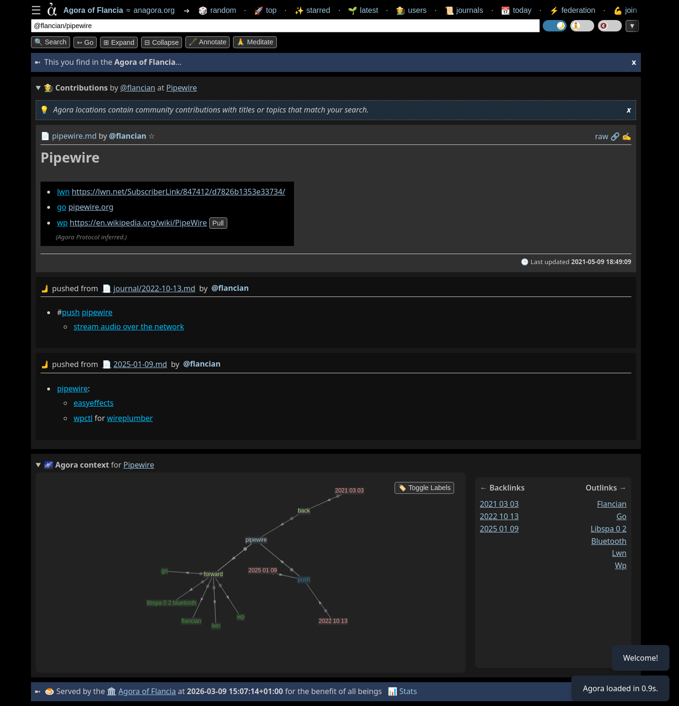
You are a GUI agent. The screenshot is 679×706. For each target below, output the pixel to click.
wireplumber (130, 417)
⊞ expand (118, 42)
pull (218, 223)
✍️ (626, 136)
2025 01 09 (499, 528)
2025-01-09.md (140, 364)
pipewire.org (90, 207)
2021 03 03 (499, 504)
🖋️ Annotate (207, 42)
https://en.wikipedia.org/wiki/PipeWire (138, 222)
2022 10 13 (499, 516)
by (336, 289)
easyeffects (93, 402)
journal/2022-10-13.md (154, 288)
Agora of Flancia (147, 691)
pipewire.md (74, 136)
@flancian (137, 87)
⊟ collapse (161, 42)
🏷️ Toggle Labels (424, 487)
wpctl (82, 417)
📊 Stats (402, 691)
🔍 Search (50, 42)
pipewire (97, 312)
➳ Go (85, 42)
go (62, 207)
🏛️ (111, 691)
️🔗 (615, 136)
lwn (63, 191)
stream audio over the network (128, 326)
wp (62, 222)
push (71, 312)
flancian (612, 504)
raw (601, 136)
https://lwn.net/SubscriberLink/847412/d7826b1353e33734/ (178, 191)
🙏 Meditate (254, 42)
